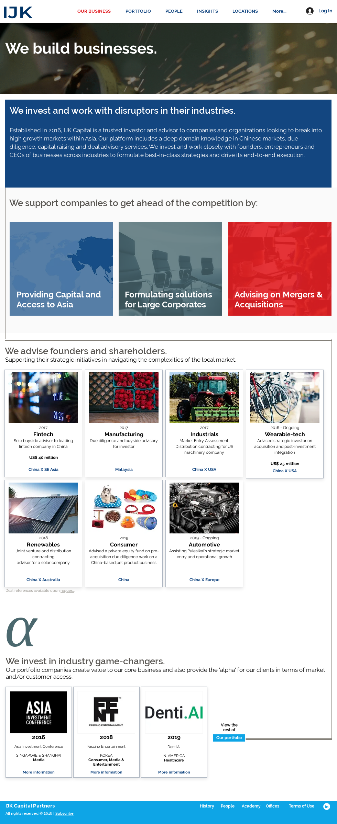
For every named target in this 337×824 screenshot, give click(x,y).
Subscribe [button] (64, 813)
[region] (61, 269)
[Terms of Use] (301, 806)
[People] (228, 806)
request (67, 590)
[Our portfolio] (229, 738)
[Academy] (251, 806)
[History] (207, 806)
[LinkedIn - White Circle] (326, 806)
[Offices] (272, 806)
